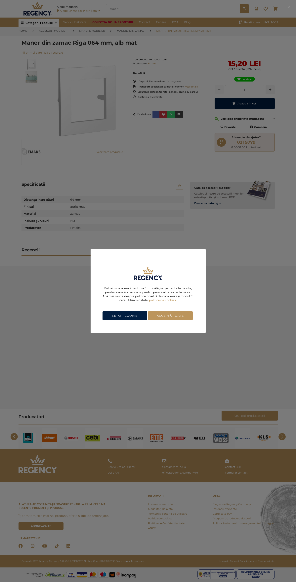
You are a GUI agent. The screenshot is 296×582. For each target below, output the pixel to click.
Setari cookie (125, 316)
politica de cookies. (163, 300)
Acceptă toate (170, 316)
